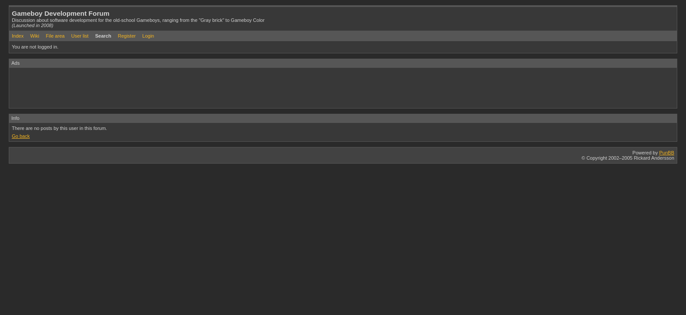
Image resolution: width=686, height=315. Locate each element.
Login (148, 35)
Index (18, 35)
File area (55, 35)
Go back (21, 136)
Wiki (34, 35)
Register (127, 35)
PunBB (666, 152)
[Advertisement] (168, 87)
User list (80, 35)
